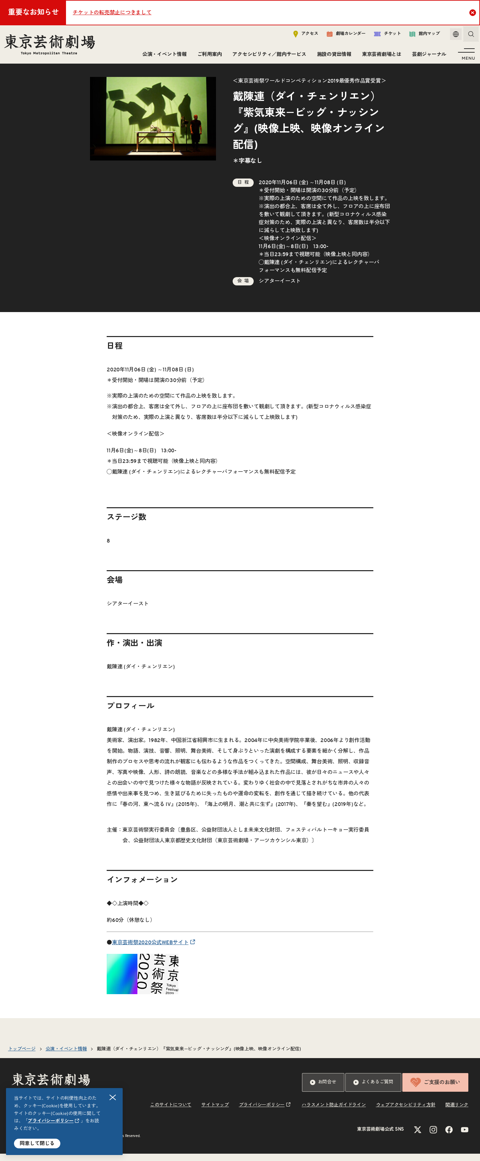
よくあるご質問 (373, 1089)
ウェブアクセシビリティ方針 (406, 1112)
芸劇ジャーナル (428, 55)
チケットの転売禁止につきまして (112, 12)
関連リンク (456, 1112)
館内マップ (419, 35)
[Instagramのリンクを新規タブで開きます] (433, 1137)
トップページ (22, 1056)
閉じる (113, 1097)
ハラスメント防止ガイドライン (334, 1112)
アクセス (300, 35)
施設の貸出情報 (333, 55)
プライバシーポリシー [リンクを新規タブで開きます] (51, 1121)
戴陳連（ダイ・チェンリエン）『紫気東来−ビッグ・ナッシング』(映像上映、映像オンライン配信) (199, 1056)
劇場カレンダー (341, 36)
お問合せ (323, 1089)
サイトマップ (215, 1112)
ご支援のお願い (435, 1089)
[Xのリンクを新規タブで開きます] (417, 1137)
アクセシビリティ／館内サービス (268, 55)
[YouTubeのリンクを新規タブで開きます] (464, 1137)
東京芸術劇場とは (380, 55)
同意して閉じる (37, 1143)
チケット (382, 35)
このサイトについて (170, 1112)
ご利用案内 (208, 55)
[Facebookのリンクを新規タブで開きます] (449, 1137)
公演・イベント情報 (163, 55)
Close (473, 12)
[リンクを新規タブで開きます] (142, 996)
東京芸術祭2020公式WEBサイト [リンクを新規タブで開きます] (150, 950)
